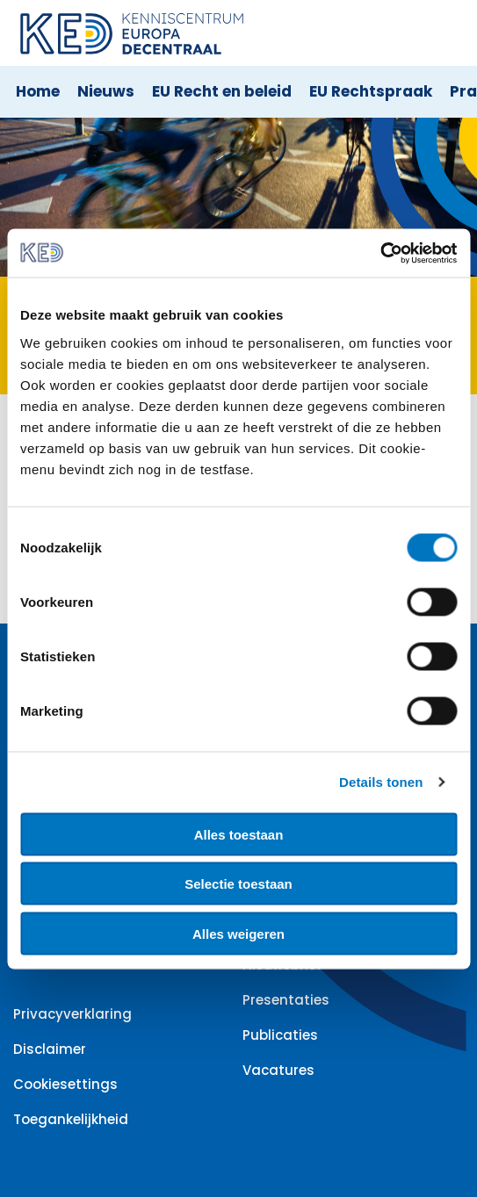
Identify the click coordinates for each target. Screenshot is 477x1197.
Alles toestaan (239, 833)
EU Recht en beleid (222, 91)
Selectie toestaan (238, 883)
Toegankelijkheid (70, 1119)
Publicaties (280, 1035)
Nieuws (105, 91)
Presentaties (285, 1000)
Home (38, 91)
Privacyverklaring (72, 1014)
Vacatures (278, 1070)
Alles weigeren (238, 933)
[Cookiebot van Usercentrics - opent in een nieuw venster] (380, 253)
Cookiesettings (65, 1084)
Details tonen (381, 782)
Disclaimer (49, 1049)
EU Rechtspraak (370, 91)
